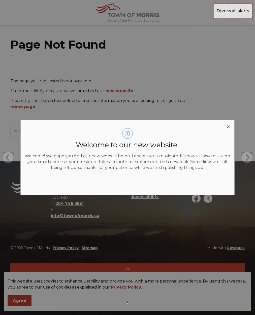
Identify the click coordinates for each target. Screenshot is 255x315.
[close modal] (228, 126)
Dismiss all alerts (233, 11)
